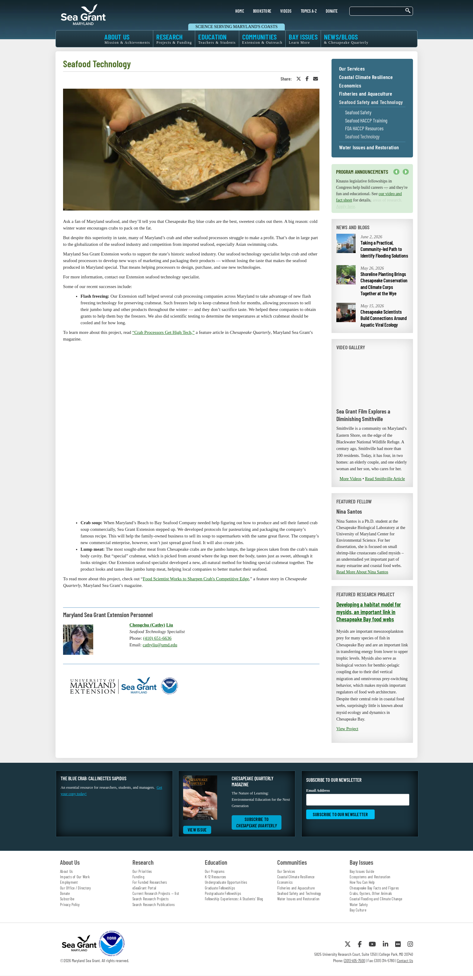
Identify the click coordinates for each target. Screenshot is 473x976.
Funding (138, 876)
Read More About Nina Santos (362, 572)
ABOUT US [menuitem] (127, 38)
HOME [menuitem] (239, 11)
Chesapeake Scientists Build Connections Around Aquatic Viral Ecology (383, 318)
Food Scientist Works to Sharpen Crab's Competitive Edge (196, 578)
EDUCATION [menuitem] (217, 38)
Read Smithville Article (385, 479)
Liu (169, 625)
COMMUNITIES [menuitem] (262, 38)
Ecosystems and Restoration (370, 876)
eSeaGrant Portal (144, 888)
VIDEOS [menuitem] (286, 11)
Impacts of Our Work (75, 876)
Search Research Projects (150, 898)
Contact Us (405, 960)
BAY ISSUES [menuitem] (303, 38)
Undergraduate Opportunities (226, 882)
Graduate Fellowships (220, 888)
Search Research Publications (153, 904)
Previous (396, 172)
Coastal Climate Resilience (366, 77)
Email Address (357, 797)
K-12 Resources (215, 876)
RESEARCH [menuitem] (174, 38)
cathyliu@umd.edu (160, 644)
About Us (66, 871)
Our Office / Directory (75, 888)
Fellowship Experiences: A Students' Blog (234, 898)
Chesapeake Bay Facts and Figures (374, 888)
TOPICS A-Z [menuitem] (309, 11)
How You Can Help (362, 882)
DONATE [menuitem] (332, 11)
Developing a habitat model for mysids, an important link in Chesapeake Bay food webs (368, 611)
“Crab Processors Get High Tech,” (163, 332)
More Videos (350, 479)
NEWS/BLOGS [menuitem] (346, 38)
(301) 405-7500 (354, 960)
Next (406, 172)
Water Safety (359, 904)
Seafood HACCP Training (366, 120)
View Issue (197, 829)
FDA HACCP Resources (364, 128)
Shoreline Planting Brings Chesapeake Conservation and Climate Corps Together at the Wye (384, 283)
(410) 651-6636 (157, 638)
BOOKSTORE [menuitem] (262, 11)
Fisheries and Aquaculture (365, 94)
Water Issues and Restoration (369, 147)
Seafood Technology (362, 136)
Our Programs (214, 871)
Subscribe (67, 898)
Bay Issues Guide (362, 871)
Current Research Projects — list (155, 893)
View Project (347, 729)
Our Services (352, 69)
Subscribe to (256, 822)
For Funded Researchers (149, 882)
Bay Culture (358, 910)
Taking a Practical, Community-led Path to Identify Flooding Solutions (384, 248)
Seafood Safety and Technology (371, 102)
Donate (65, 893)
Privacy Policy (70, 904)
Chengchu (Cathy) (147, 625)
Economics (350, 86)
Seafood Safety (358, 112)
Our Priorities (142, 871)
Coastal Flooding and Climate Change (376, 898)
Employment (69, 882)
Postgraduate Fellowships (223, 893)
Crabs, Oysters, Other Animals (371, 893)
